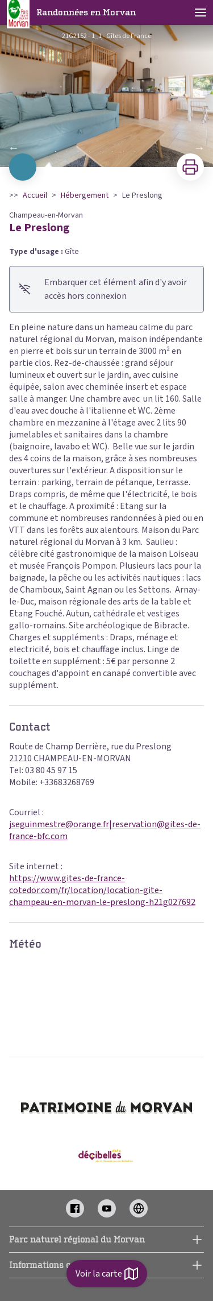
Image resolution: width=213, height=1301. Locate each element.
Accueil (35, 195)
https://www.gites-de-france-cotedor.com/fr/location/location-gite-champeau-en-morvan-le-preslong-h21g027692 (102, 890)
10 (158, 151)
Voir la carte (107, 1274)
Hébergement (84, 195)
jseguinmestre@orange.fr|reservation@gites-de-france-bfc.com (105, 830)
